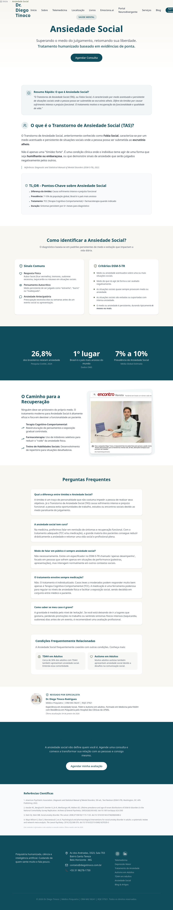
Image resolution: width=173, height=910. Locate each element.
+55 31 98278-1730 (80, 870)
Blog (158, 10)
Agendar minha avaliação (86, 766)
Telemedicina (59, 10)
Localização (78, 10)
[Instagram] (117, 853)
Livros (92, 10)
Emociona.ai (107, 10)
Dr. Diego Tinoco (23, 10)
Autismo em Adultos (124, 872)
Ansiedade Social (123, 880)
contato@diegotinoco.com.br (86, 865)
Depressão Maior (123, 864)
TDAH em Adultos (123, 876)
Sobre (44, 10)
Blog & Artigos (122, 884)
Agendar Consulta (86, 57)
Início (34, 10)
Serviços (146, 10)
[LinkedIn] (125, 853)
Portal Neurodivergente (128, 10)
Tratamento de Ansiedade (127, 868)
